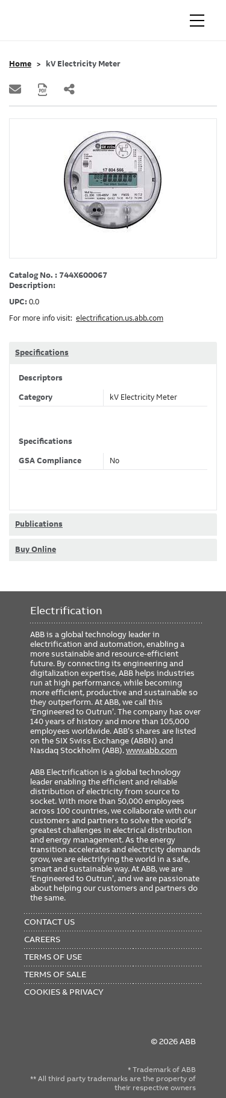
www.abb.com (151, 750)
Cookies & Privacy (64, 991)
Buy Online (35, 549)
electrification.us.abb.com (119, 318)
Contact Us (49, 921)
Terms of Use (53, 956)
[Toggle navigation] (197, 20)
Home (20, 64)
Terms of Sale (55, 974)
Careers (42, 939)
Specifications (42, 352)
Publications (39, 524)
